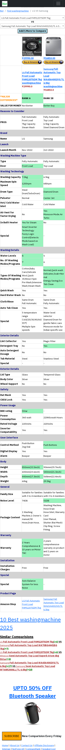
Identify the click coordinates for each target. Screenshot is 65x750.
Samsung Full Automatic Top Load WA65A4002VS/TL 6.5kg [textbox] (32, 26)
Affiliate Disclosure (44, 745)
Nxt (2, 10)
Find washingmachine (18, 10)
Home (5, 745)
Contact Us (26, 745)
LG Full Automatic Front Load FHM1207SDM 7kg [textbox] (26, 17)
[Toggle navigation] (58, 3)
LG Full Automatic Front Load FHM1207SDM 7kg (31, 604)
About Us (14, 745)
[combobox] (32, 17)
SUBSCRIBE (11, 736)
